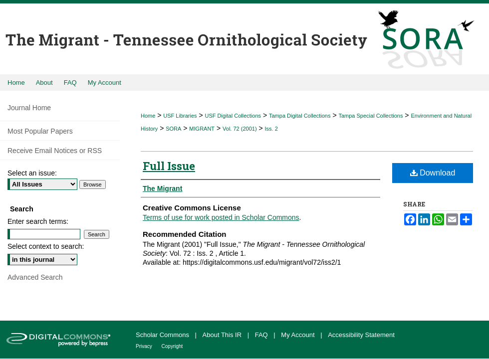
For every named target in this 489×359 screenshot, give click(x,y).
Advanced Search (35, 277)
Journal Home (29, 108)
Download (433, 173)
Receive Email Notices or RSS (54, 151)
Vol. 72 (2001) (240, 129)
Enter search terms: (37, 221)
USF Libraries (180, 116)
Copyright (172, 346)
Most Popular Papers (40, 131)
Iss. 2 (271, 129)
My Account (298, 335)
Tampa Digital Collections (300, 116)
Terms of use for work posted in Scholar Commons (221, 217)
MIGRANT (202, 129)
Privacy (145, 346)
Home (148, 116)
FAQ (262, 335)
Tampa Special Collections (370, 116)
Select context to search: (45, 246)
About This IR (223, 335)
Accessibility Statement (361, 335)
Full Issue (169, 166)
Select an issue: (32, 173)
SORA (173, 129)
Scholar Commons (163, 335)
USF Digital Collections (233, 116)
